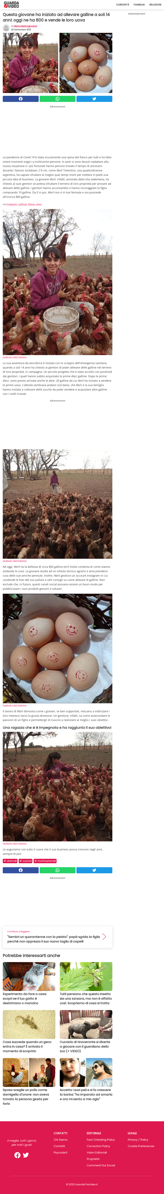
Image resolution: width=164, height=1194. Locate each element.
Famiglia (139, 4)
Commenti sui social (101, 1165)
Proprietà (93, 1159)
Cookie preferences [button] (141, 1146)
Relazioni (155, 4)
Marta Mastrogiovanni (25, 26)
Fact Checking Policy (101, 1140)
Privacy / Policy (138, 1140)
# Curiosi (25, 861)
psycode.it (60, 1152)
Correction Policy (98, 1146)
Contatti (59, 1146)
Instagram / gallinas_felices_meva (24, 204)
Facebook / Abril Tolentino (15, 357)
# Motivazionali (45, 861)
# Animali (10, 861)
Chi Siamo (61, 1140)
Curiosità (122, 4)
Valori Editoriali (97, 1152)
